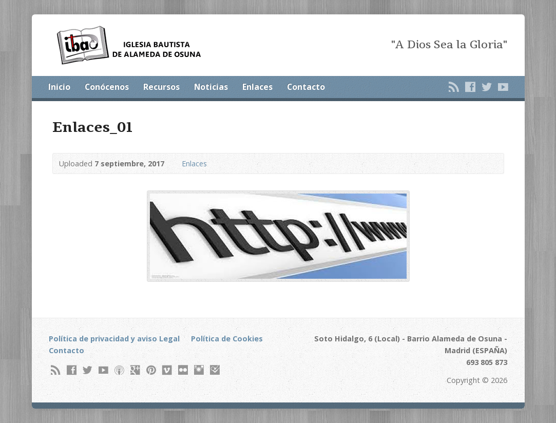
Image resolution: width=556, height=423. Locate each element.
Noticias (211, 86)
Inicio (59, 86)
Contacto (306, 86)
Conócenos (107, 86)
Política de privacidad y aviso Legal (114, 338)
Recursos (161, 86)
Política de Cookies (227, 338)
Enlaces (257, 86)
